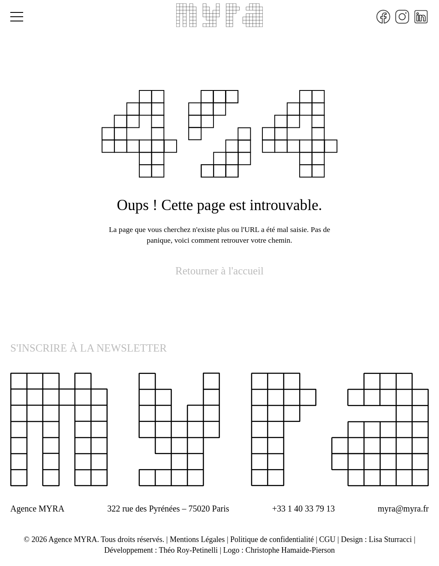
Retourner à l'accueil (219, 271)
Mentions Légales (197, 539)
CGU (327, 539)
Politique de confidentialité (272, 539)
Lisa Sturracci (390, 539)
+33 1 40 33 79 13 (303, 508)
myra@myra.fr (403, 508)
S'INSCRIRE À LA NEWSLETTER (88, 348)
